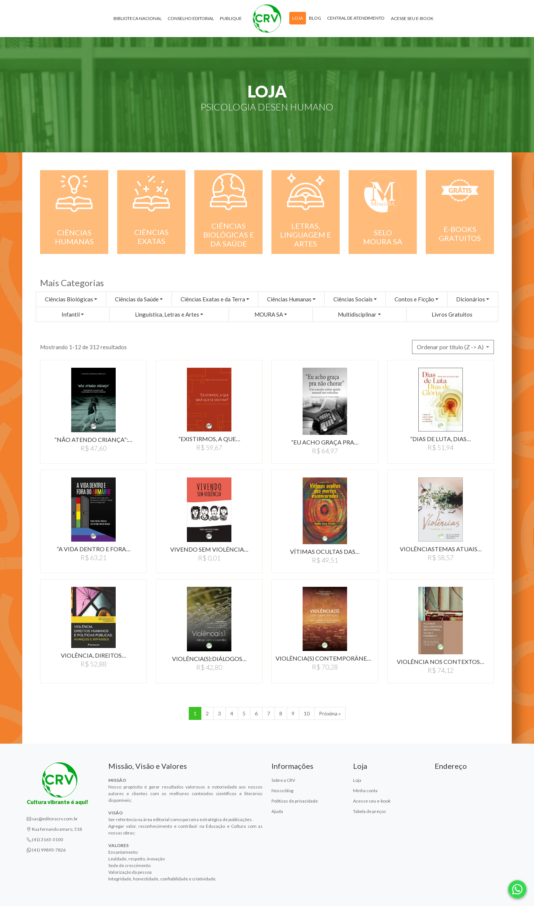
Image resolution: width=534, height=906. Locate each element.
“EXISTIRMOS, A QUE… (209, 438)
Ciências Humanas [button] (289, 299)
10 (307, 713)
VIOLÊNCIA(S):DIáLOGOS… (209, 658)
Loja (297, 18)
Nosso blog (282, 790)
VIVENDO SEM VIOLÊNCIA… (209, 549)
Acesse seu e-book (412, 18)
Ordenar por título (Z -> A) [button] (451, 346)
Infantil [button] (71, 314)
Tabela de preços (369, 811)
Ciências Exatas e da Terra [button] (213, 299)
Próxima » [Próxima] (330, 713)
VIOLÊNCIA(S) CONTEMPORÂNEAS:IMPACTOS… (325, 658)
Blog (315, 18)
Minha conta (365, 790)
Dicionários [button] (470, 299)
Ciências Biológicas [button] (69, 299)
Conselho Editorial (191, 18)
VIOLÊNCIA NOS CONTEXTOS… (440, 661)
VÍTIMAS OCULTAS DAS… (325, 551)
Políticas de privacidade (294, 801)
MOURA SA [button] (268, 314)
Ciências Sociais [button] (353, 299)
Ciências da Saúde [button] (137, 299)
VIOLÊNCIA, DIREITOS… (93, 655)
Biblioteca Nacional (137, 18)
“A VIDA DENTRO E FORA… (94, 548)
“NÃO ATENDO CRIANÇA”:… (93, 439)
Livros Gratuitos (452, 314)
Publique (231, 18)
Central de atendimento (356, 18)
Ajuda (277, 811)
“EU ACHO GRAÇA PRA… (325, 442)
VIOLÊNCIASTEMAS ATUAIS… (441, 548)
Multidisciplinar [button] (357, 314)
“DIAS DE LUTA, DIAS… (440, 438)
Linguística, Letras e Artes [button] (167, 314)
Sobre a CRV (283, 780)
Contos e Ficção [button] (414, 299)
